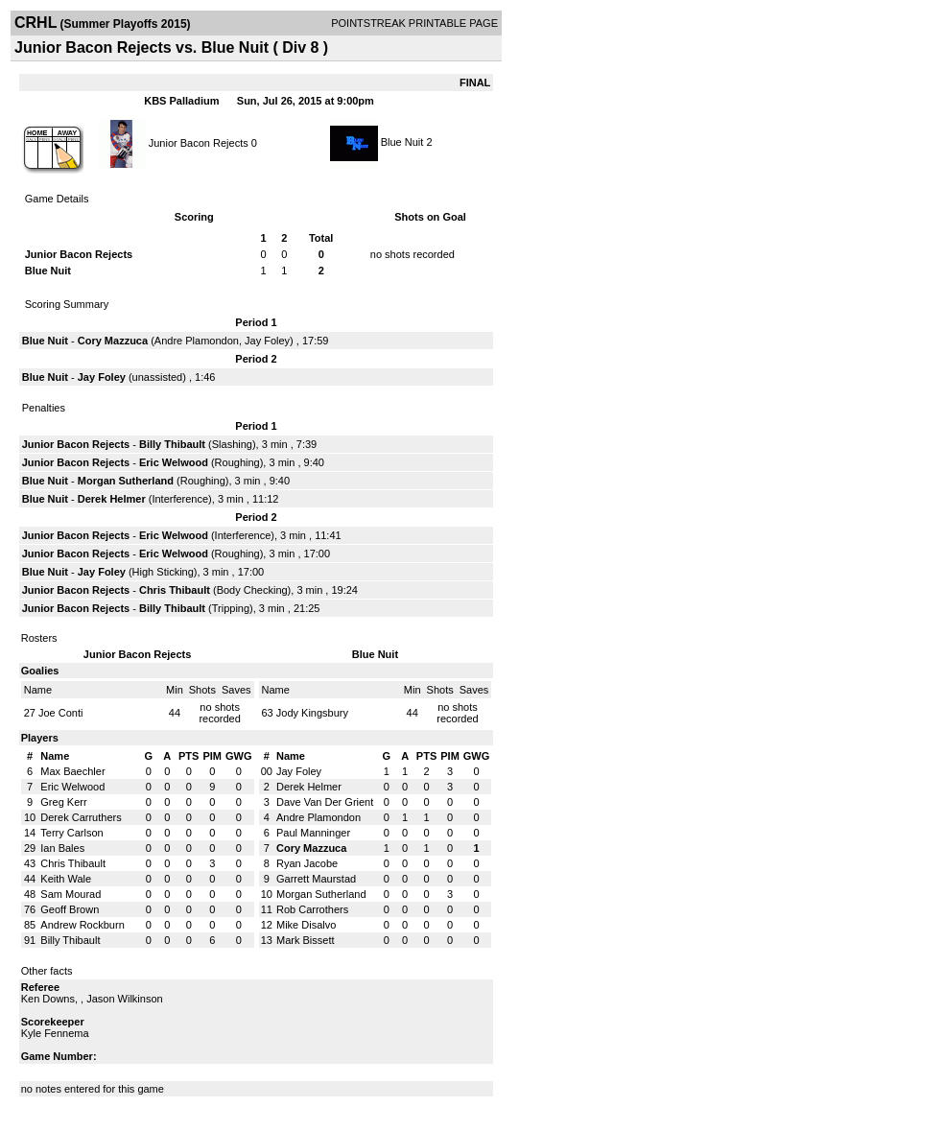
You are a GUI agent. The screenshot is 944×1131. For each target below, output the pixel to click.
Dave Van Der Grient (324, 802)
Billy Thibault (172, 444)
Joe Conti (60, 713)
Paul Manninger (313, 832)
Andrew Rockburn (82, 925)
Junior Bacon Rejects (198, 142)
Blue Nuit (402, 142)
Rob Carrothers (312, 909)
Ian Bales (62, 848)
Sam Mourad (70, 894)
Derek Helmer (112, 499)
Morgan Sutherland (126, 480)
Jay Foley (267, 340)
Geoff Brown (69, 909)
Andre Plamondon (196, 340)
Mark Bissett (305, 940)
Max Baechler (72, 771)
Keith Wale (65, 878)
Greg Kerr (63, 802)
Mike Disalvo (306, 925)
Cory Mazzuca (113, 340)
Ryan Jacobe (307, 863)
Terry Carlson (71, 832)
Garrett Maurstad (316, 878)
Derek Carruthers (80, 817)
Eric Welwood (173, 462)
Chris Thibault (174, 590)
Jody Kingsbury (312, 713)
